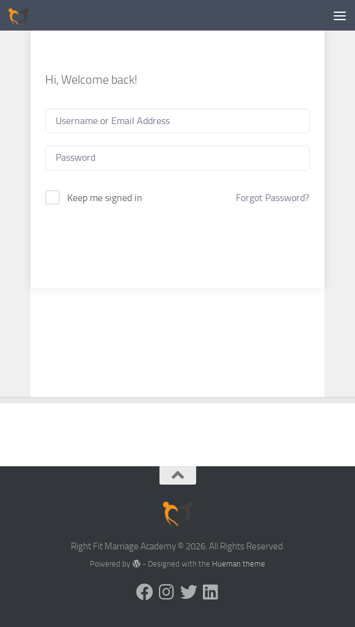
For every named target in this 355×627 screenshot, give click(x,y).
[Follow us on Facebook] (144, 592)
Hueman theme (238, 563)
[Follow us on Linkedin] (210, 592)
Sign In (177, 242)
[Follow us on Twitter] (188, 592)
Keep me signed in (104, 198)
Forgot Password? (272, 198)
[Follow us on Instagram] (166, 592)
